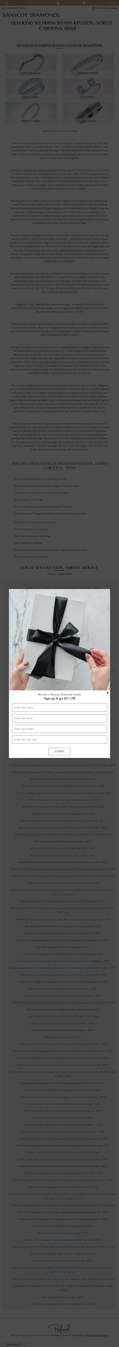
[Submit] (59, 751)
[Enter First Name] (59, 708)
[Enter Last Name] (59, 718)
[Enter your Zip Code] (59, 739)
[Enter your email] (59, 729)
